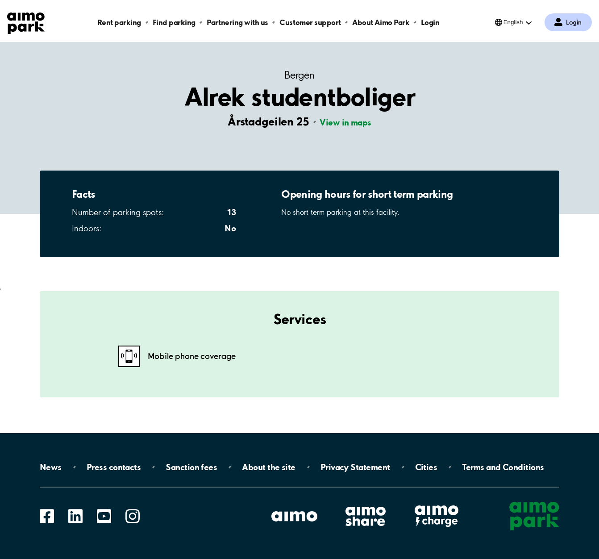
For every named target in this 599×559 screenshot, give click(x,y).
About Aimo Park (380, 22)
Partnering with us (237, 22)
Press (114, 467)
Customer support (310, 22)
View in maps (345, 122)
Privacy (355, 467)
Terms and (503, 467)
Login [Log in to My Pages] (574, 22)
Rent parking (119, 22)
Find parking (174, 22)
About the (268, 467)
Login (430, 22)
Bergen (299, 75)
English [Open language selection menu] (513, 22)
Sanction (191, 467)
